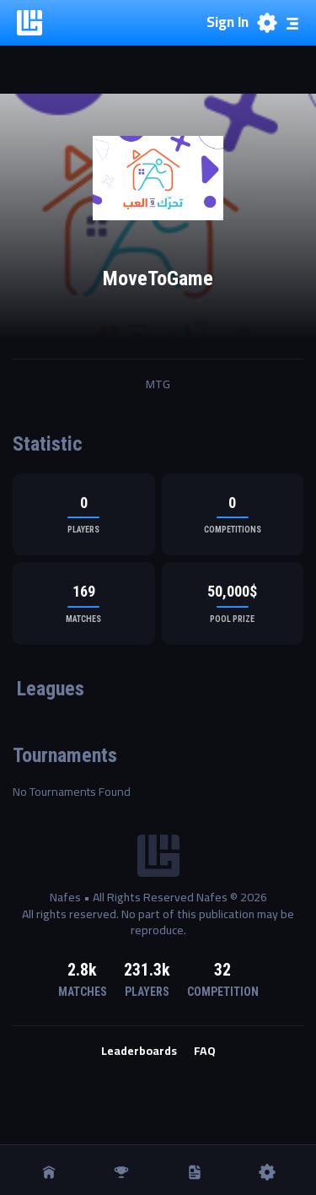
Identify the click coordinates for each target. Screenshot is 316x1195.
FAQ (205, 1051)
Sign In (227, 23)
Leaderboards (139, 1051)
